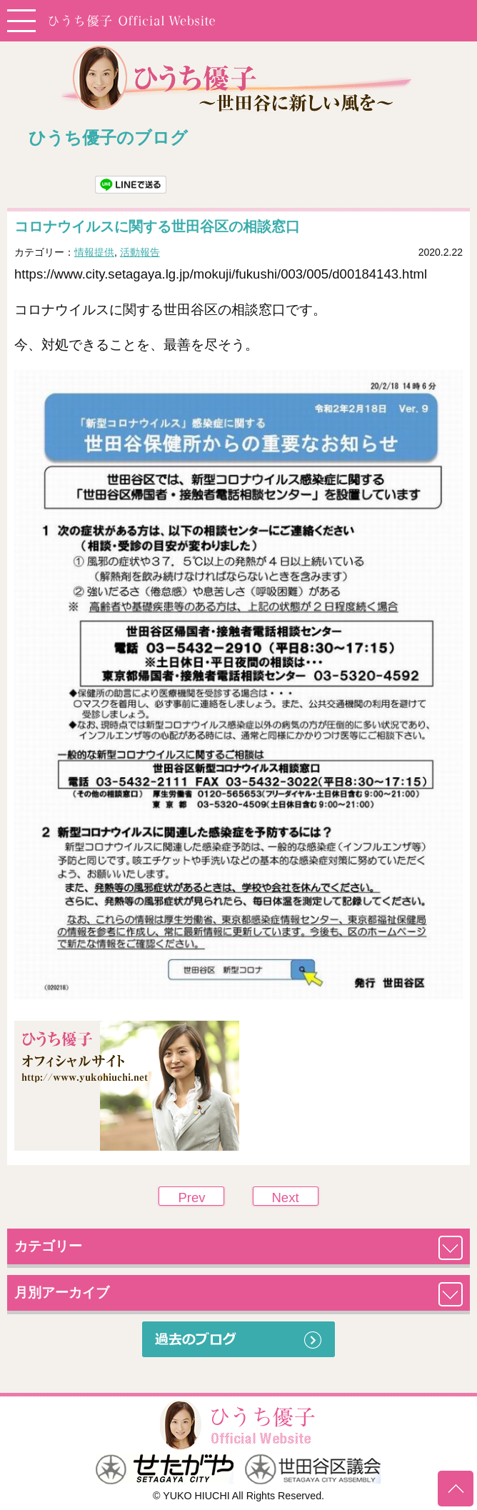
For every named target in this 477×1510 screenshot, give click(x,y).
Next (285, 1197)
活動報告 (140, 252)
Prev (191, 1197)
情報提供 (94, 252)
